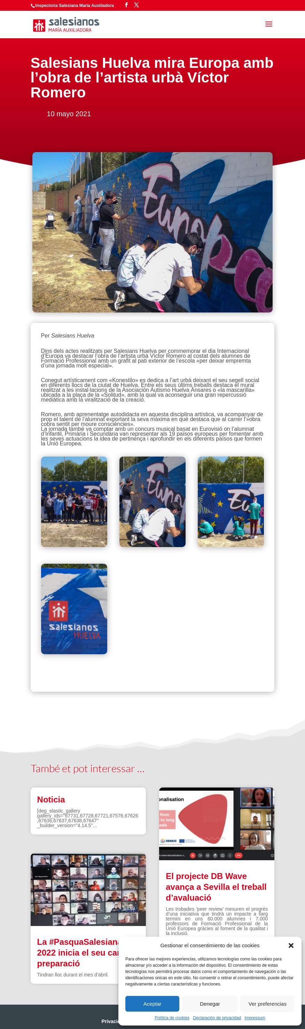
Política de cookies (172, 1017)
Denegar (210, 1004)
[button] (291, 945)
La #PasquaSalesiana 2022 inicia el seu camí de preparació (88, 952)
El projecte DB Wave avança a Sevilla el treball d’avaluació (216, 886)
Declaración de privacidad (217, 1017)
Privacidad (113, 1021)
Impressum (254, 1017)
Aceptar (152, 1004)
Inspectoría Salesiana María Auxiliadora (75, 5)
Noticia (51, 799)
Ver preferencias (268, 1004)
